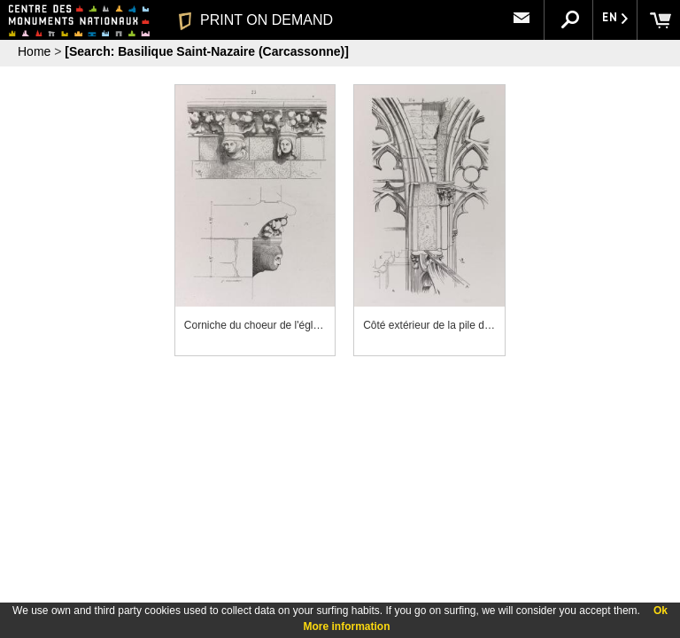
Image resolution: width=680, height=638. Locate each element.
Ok (660, 610)
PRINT (256, 19)
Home (34, 51)
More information (347, 626)
